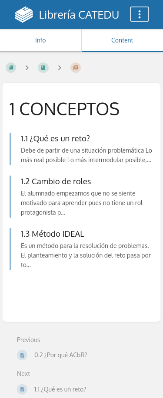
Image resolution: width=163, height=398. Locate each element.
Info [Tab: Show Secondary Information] (40, 40)
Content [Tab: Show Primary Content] (122, 40)
